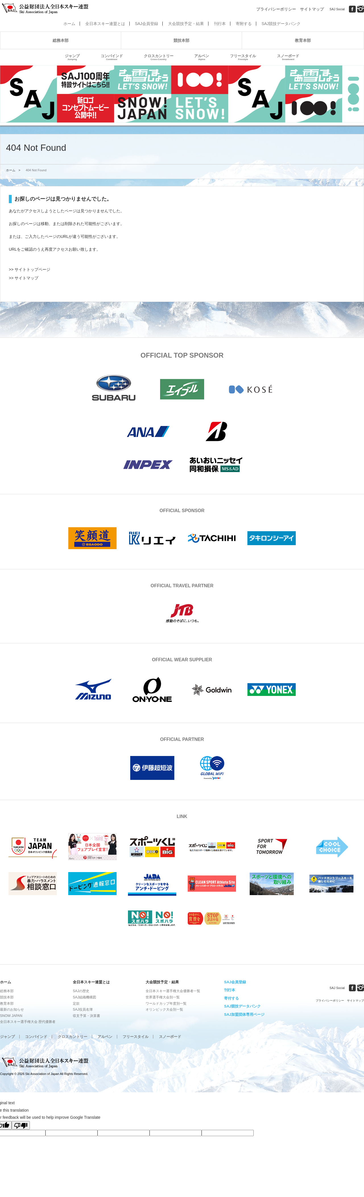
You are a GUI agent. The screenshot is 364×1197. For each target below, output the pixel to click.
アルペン (201, 57)
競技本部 (181, 40)
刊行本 (220, 24)
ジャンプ (72, 57)
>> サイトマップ (23, 278)
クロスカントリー (158, 57)
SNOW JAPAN (11, 1016)
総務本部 (61, 40)
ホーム (69, 24)
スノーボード (288, 57)
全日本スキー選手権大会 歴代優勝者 (27, 1022)
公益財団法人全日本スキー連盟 (45, 1062)
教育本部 (303, 40)
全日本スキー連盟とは (105, 24)
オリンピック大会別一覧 (164, 1009)
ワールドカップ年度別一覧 (166, 1004)
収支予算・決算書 (86, 1016)
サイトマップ (312, 9)
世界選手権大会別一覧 (163, 997)
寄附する (244, 24)
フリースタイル (243, 57)
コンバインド (112, 57)
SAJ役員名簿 (83, 1009)
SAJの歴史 (81, 991)
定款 (76, 1004)
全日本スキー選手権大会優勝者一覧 (173, 991)
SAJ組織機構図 (84, 997)
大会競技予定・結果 (186, 24)
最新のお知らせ (12, 1009)
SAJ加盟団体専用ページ (244, 1014)
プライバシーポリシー (276, 9)
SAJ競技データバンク (281, 24)
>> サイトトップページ (29, 269)
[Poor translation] (21, 1125)
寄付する (231, 998)
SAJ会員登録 (146, 24)
